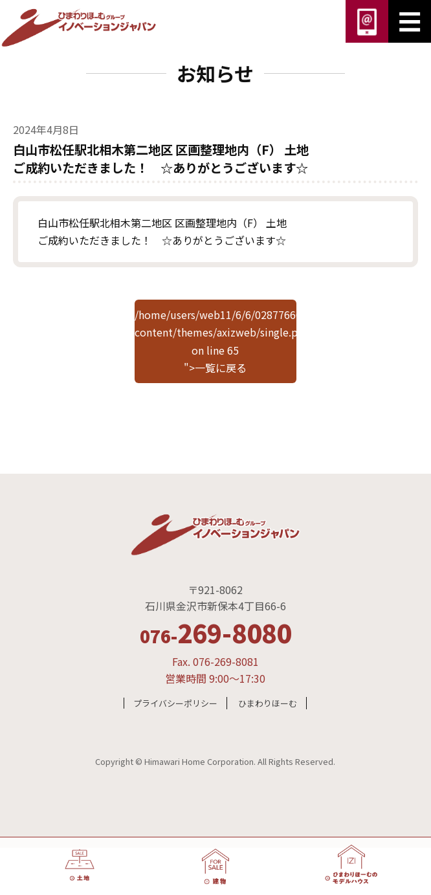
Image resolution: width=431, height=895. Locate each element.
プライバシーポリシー (175, 703)
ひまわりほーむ (267, 703)
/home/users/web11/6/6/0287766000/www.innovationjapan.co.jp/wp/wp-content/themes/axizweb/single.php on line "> (215, 341)
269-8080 (215, 632)
